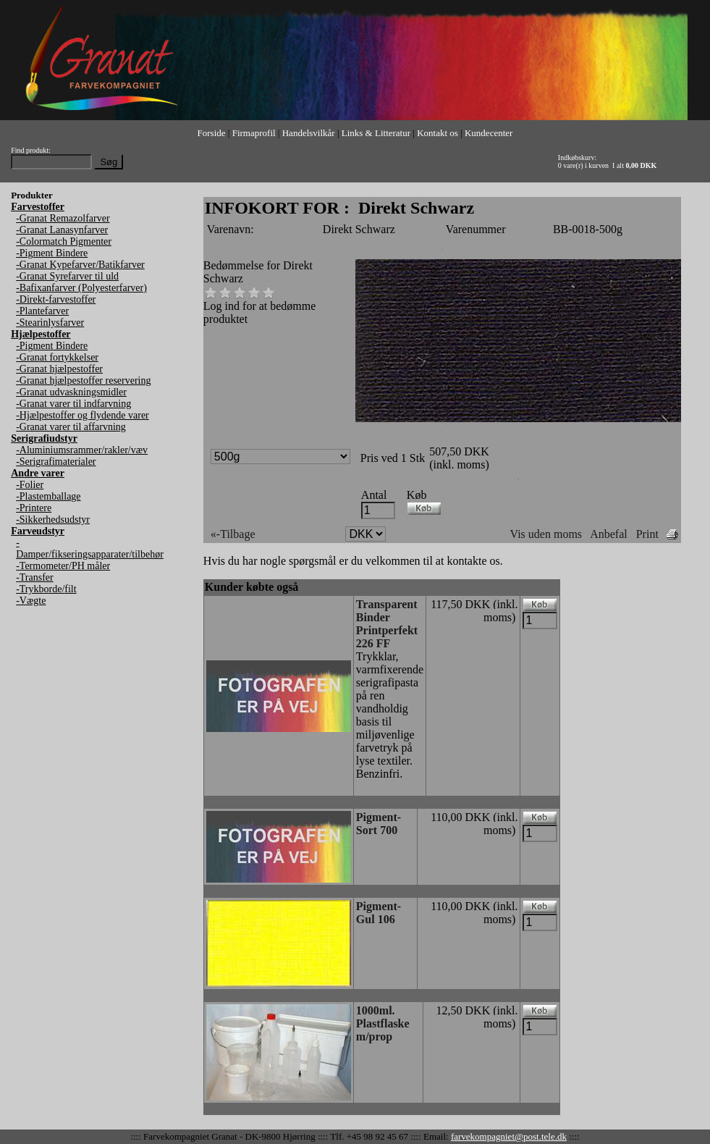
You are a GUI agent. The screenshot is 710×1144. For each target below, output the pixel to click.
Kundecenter (488, 132)
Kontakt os (437, 132)
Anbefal (608, 534)
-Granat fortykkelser (57, 357)
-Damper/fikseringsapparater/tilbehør (90, 548)
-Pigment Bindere (52, 253)
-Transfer (35, 577)
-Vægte (31, 600)
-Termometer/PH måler (63, 565)
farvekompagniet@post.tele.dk (509, 1136)
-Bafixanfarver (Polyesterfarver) (81, 287)
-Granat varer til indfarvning (73, 403)
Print (647, 534)
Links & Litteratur (376, 132)
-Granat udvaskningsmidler (71, 392)
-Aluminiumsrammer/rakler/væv (82, 450)
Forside (212, 132)
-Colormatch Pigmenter (63, 241)
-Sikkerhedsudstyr (53, 519)
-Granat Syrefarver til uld (67, 276)
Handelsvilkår (308, 132)
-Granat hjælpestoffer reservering (83, 380)
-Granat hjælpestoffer (59, 368)
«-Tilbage (233, 534)
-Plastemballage (48, 496)
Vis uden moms (546, 534)
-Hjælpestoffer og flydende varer (82, 415)
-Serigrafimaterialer (56, 461)
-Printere (33, 507)
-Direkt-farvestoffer (56, 299)
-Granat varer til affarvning (71, 426)
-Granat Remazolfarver (62, 218)
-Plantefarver (42, 311)
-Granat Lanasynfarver (62, 229)
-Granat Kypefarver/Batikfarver (80, 264)
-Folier (29, 484)
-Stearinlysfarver (50, 322)
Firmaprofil (254, 132)
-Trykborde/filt (46, 589)
